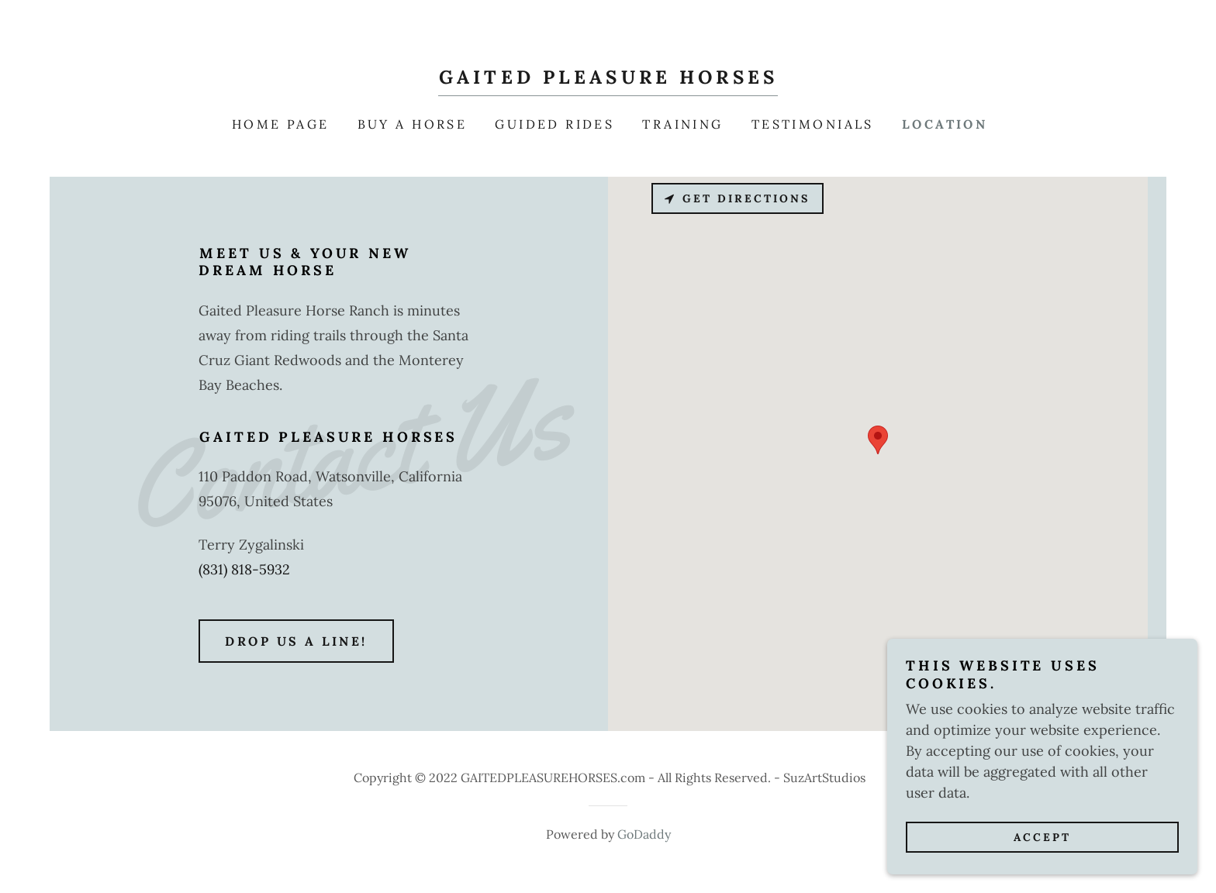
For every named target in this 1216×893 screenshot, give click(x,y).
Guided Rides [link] (554, 124)
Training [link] (682, 124)
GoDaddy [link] (644, 834)
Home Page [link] (281, 124)
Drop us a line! (296, 641)
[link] (608, 79)
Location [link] (944, 124)
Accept (1042, 837)
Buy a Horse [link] (413, 124)
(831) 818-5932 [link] (244, 569)
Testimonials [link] (812, 124)
